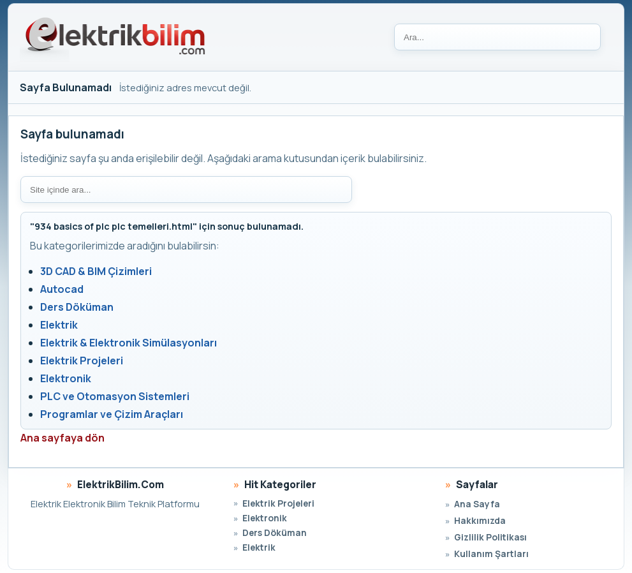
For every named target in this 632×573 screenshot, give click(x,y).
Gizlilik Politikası (490, 537)
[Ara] (497, 37)
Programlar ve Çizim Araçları (111, 414)
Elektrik (59, 325)
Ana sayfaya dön (62, 438)
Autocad (62, 289)
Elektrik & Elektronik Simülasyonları (128, 343)
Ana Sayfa (477, 504)
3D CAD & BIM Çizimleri (96, 271)
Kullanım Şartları (491, 553)
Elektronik (65, 378)
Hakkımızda (480, 520)
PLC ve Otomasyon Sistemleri (114, 396)
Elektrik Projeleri (81, 360)
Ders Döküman (77, 307)
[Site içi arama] (186, 189)
